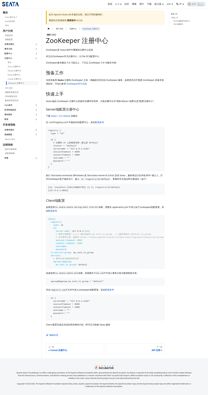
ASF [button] (168, 4)
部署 (6, 158)
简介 (10, 62)
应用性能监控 (10, 110)
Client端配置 (178, 24)
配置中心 (8, 54)
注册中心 (8, 58)
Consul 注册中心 (14, 79)
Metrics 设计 (10, 139)
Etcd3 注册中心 (14, 75)
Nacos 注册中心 (14, 67)
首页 (110, 4)
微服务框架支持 (12, 92)
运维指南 (8, 144)
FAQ (7, 25)
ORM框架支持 (11, 96)
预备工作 (174, 14)
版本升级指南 (11, 149)
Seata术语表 (10, 21)
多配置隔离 (10, 153)
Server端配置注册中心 (181, 21)
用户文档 (8, 31)
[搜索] (196, 4)
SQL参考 (8, 105)
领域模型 (8, 135)
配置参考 (99, 122)
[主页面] (48, 29)
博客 (134, 4)
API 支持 (8, 88)
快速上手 (174, 17)
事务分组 (8, 49)
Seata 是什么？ (11, 17)
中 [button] (179, 4)
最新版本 (71, 20)
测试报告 (8, 115)
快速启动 (9, 35)
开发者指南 (9, 124)
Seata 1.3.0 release (60, 115)
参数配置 (9, 39)
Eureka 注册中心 (14, 71)
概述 (5, 12)
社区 (126, 4)
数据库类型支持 (12, 100)
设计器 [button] (157, 4)
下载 (149, 4)
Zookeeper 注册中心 (16, 83)
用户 (141, 4)
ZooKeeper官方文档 (76, 83)
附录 (6, 119)
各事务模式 (9, 44)
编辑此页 (52, 335)
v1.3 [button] (117, 4)
